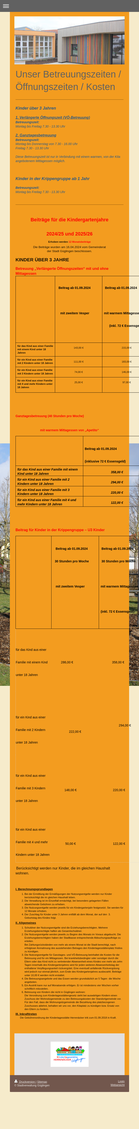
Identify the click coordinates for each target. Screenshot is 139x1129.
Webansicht (118, 1085)
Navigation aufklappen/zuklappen (69, 6)
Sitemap (42, 1081)
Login (121, 1081)
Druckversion (25, 1081)
